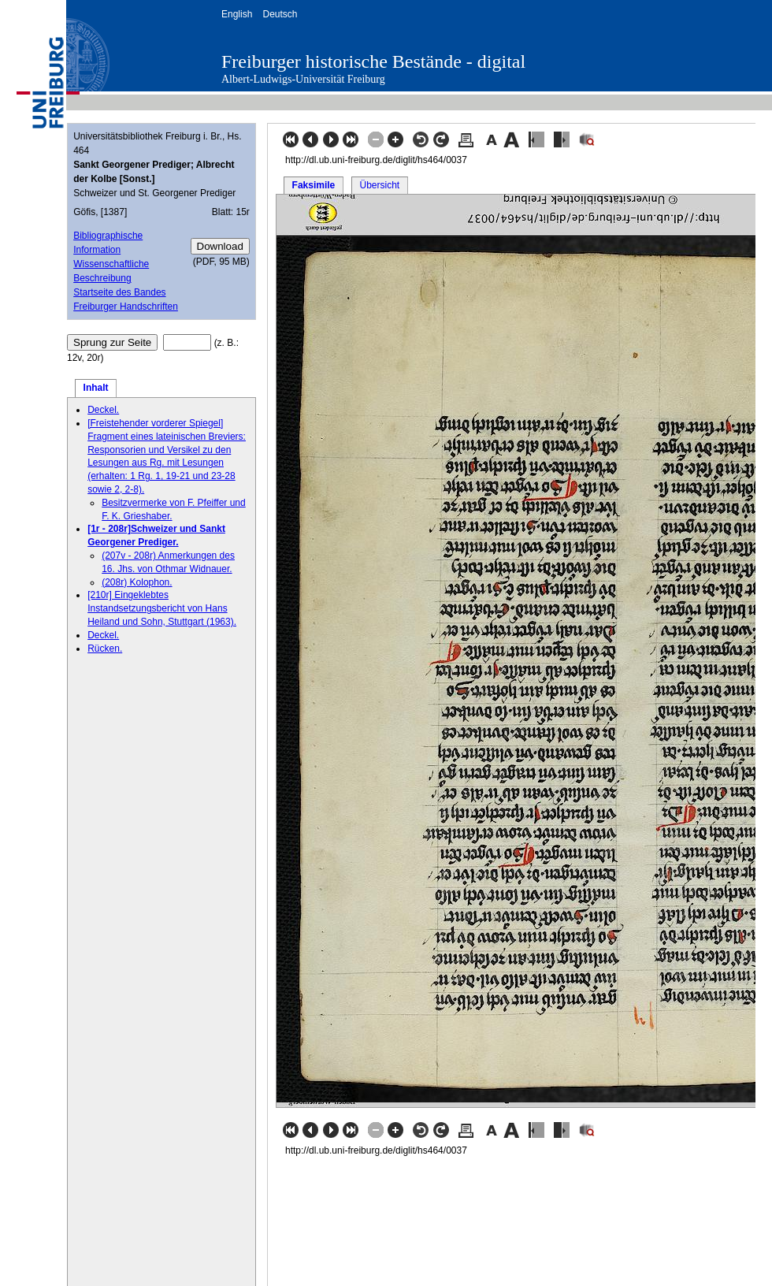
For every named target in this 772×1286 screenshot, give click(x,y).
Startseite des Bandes (119, 292)
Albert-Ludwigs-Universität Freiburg (303, 79)
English (236, 14)
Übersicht (379, 185)
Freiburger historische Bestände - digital (373, 61)
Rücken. (104, 648)
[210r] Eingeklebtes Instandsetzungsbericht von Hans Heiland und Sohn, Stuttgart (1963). (161, 608)
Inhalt (96, 387)
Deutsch (279, 14)
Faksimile (314, 185)
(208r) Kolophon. (137, 582)
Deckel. (103, 409)
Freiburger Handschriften (125, 306)
